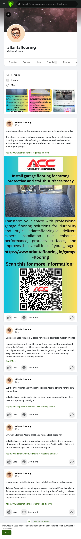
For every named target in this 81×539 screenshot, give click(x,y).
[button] (47, 4)
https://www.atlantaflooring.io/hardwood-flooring (29, 504)
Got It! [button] (6, 532)
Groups (26, 62)
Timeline (13, 62)
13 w (17, 382)
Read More (11, 361)
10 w (17, 125)
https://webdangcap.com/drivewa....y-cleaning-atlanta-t (32, 453)
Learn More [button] (7, 528)
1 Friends (15, 75)
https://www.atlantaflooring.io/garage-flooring (27, 152)
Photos (66, 62)
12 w (17, 332)
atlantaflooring (23, 122)
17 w (17, 429)
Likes (38, 62)
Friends (52, 62)
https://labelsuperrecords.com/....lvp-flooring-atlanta (30, 406)
